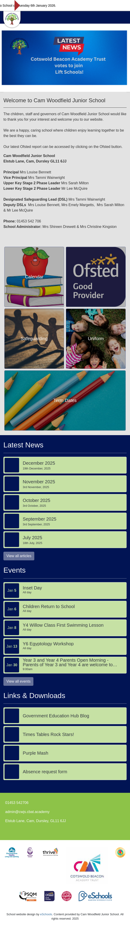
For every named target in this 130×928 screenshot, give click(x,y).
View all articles (18, 556)
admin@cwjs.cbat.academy (27, 812)
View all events (18, 681)
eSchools (46, 914)
